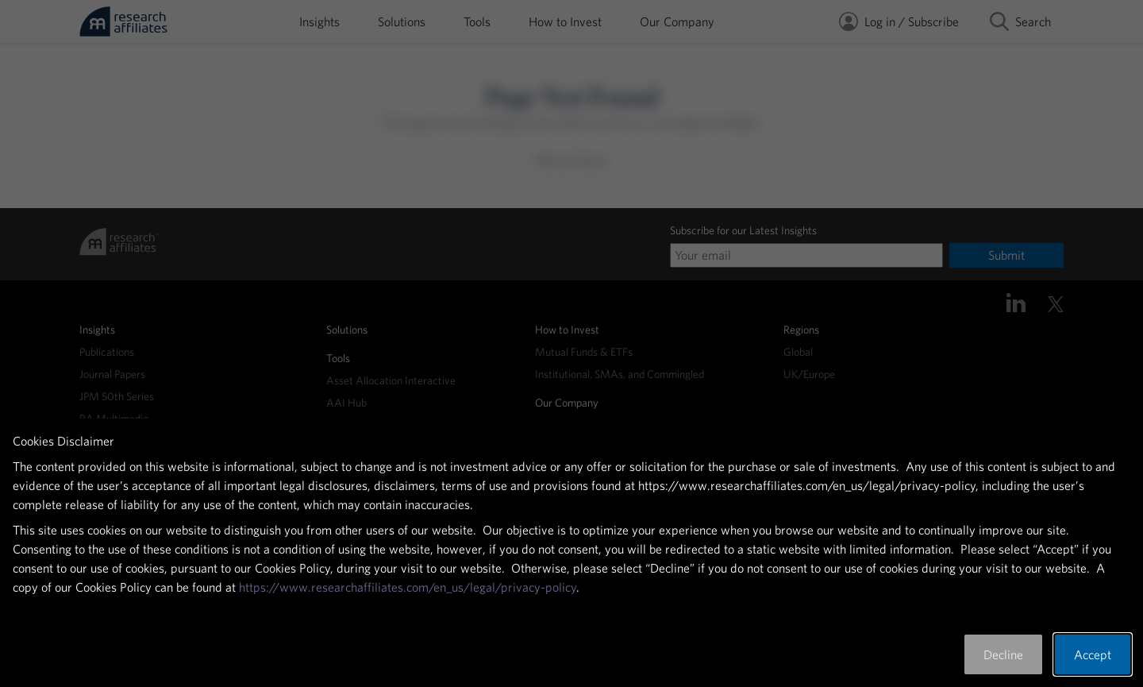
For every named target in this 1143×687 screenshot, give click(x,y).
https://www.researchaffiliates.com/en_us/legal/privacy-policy (407, 587)
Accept (1092, 654)
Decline (1003, 654)
